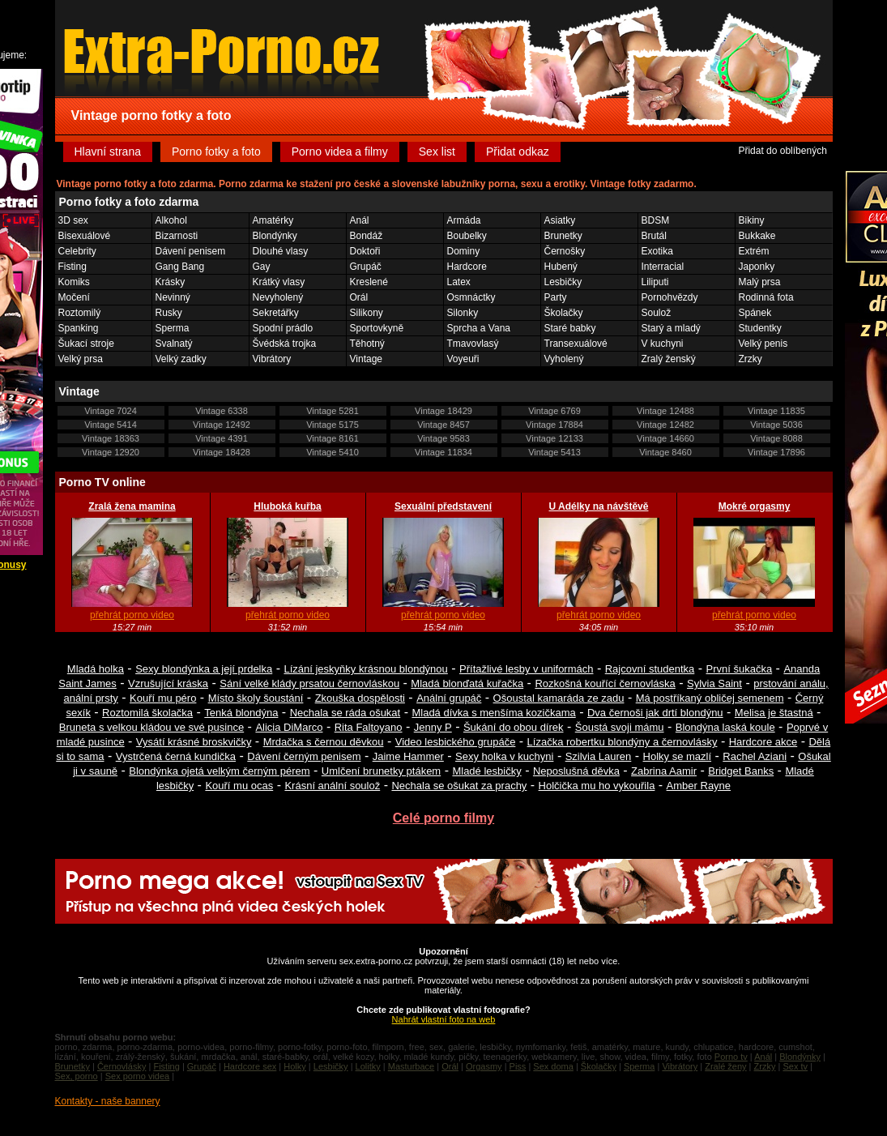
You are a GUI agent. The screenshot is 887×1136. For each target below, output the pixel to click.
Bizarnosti (177, 235)
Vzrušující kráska (168, 683)
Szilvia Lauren (598, 756)
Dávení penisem (191, 251)
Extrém (754, 251)
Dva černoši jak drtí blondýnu (655, 713)
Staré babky (570, 328)
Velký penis (763, 343)
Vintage (366, 359)
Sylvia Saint (714, 683)
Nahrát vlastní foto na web (444, 1019)
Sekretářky (276, 312)
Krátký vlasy (279, 282)
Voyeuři (463, 359)
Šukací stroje (86, 343)
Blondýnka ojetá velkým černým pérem (219, 771)
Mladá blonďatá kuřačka (467, 683)
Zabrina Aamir (664, 771)
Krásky (171, 282)
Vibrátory (272, 359)
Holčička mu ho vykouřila (597, 785)
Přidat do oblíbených (782, 150)
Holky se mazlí (677, 756)
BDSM (656, 220)
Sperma (173, 328)
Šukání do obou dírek (513, 727)
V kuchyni (663, 343)
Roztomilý (79, 312)
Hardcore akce (763, 742)
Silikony (366, 312)
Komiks (74, 282)
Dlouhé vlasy (281, 251)
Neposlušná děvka (576, 771)
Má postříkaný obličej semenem (710, 698)
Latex (459, 282)
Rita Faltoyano (369, 727)
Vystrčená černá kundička (176, 756)
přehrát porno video (132, 615)
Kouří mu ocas (239, 785)
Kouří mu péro (163, 698)
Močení (74, 297)
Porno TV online (102, 482)
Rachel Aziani (755, 756)
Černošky (565, 251)
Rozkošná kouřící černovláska (605, 683)
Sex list (437, 151)
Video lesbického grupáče (455, 742)
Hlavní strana (108, 151)
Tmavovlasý (473, 343)
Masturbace (411, 1066)
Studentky (760, 328)
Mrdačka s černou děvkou (323, 742)
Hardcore (467, 266)
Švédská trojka (285, 343)
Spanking (78, 328)
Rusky (169, 312)
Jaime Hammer (408, 756)
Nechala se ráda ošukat (345, 713)
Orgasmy (484, 1066)
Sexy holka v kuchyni (504, 756)
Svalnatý (174, 343)
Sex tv (795, 1066)
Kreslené (369, 282)
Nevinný (173, 297)
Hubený (561, 266)
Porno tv (731, 1056)
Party (555, 297)
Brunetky (563, 235)
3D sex (73, 220)
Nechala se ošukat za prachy (459, 785)
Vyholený (564, 359)
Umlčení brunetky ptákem (381, 771)
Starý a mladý (671, 328)
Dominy (463, 251)
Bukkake (757, 235)
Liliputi (655, 282)
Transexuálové (576, 343)
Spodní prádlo (283, 328)
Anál (359, 220)
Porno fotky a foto (216, 151)
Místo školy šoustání (256, 698)
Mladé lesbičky (486, 771)
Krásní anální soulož (332, 785)
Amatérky (273, 220)
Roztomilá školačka (147, 713)
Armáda (464, 220)
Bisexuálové (84, 235)
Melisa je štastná (774, 713)
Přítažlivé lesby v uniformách (526, 669)
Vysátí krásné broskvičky (194, 742)
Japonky (757, 266)
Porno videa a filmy (340, 151)
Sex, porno (76, 1076)
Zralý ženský (669, 359)
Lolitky (368, 1066)
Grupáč (366, 266)
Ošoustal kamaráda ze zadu (559, 698)
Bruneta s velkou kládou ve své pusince (151, 727)
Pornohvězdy (670, 297)
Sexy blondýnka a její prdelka (203, 669)
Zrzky (750, 359)
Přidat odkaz (517, 151)
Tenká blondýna (241, 713)
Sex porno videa (137, 1076)
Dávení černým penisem (303, 756)
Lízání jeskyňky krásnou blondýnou (365, 669)
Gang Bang (180, 266)
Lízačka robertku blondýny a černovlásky (622, 742)
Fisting (72, 266)
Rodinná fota (766, 297)
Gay (262, 266)
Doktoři (365, 251)
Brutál (654, 235)
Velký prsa (80, 359)
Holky (295, 1066)
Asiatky (560, 220)
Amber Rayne (699, 785)
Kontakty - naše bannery (107, 1101)
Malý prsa (760, 282)
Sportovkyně (377, 328)
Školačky (563, 312)
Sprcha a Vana (479, 328)
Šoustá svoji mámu (619, 727)
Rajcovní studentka (650, 669)
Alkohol (171, 220)
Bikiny (752, 220)
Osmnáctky (471, 297)
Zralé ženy (725, 1066)
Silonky (463, 312)
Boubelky (467, 235)
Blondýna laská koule (725, 727)
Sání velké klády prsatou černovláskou (309, 683)
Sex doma (553, 1066)
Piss (518, 1066)
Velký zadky (181, 359)
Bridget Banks (741, 771)
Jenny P (433, 727)
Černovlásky (122, 1066)
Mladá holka (95, 669)
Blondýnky (275, 235)
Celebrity (77, 251)
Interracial (663, 266)
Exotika (657, 251)
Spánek (755, 312)
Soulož (657, 312)
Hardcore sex (250, 1066)
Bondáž (366, 235)
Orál (359, 297)
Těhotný (367, 343)
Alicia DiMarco (288, 727)
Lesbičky (563, 282)
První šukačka (739, 669)
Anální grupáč (448, 698)
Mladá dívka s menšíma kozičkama (493, 713)
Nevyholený (278, 297)
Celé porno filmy (443, 818)
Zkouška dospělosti (360, 698)
